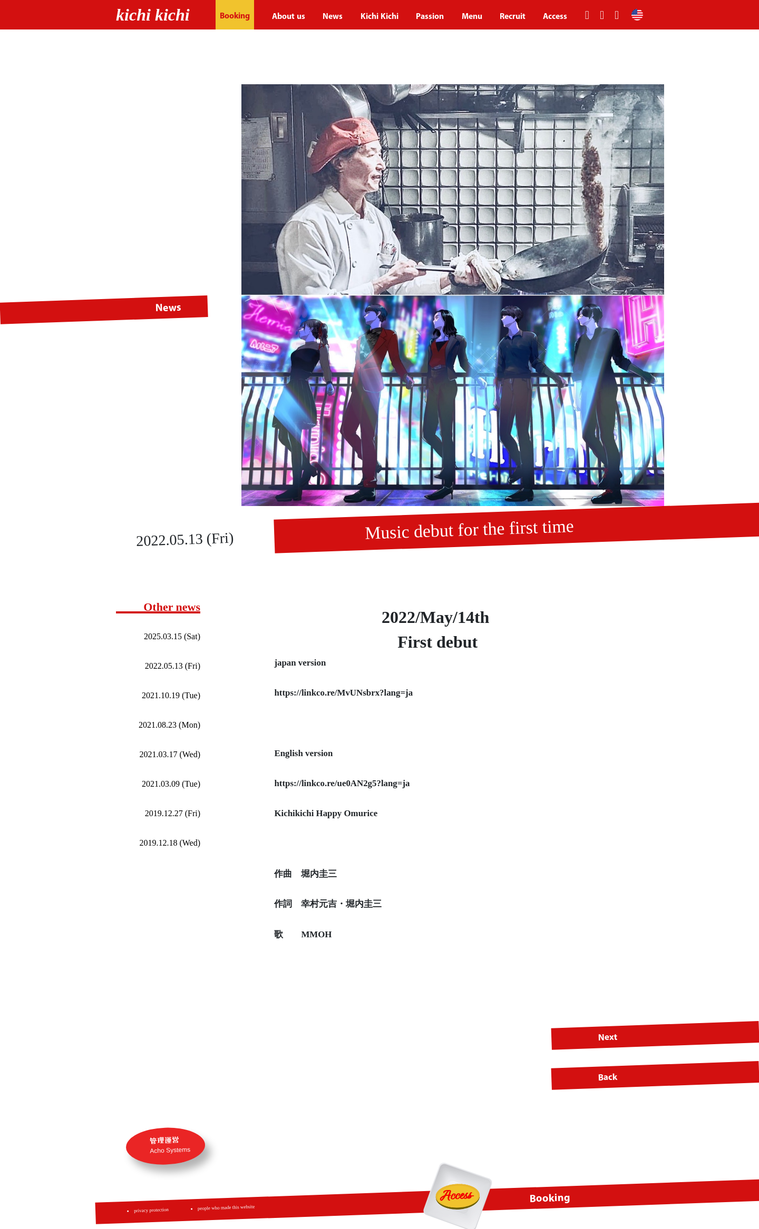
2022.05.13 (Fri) (172, 665)
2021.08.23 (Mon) (169, 724)
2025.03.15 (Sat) (172, 636)
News (333, 16)
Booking (235, 15)
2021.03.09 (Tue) (171, 783)
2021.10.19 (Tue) (171, 695)
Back (608, 1077)
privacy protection (152, 1210)
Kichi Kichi (379, 16)
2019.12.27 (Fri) (172, 813)
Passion (430, 16)
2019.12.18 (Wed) (169, 842)
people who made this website (226, 1207)
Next (608, 1036)
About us (288, 16)
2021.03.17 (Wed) (169, 754)
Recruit (513, 16)
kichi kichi (153, 14)
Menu (472, 16)
